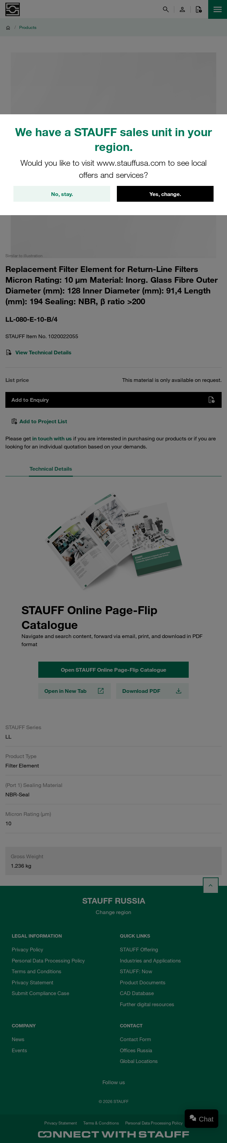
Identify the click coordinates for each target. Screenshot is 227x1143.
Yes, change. (165, 194)
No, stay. (62, 194)
